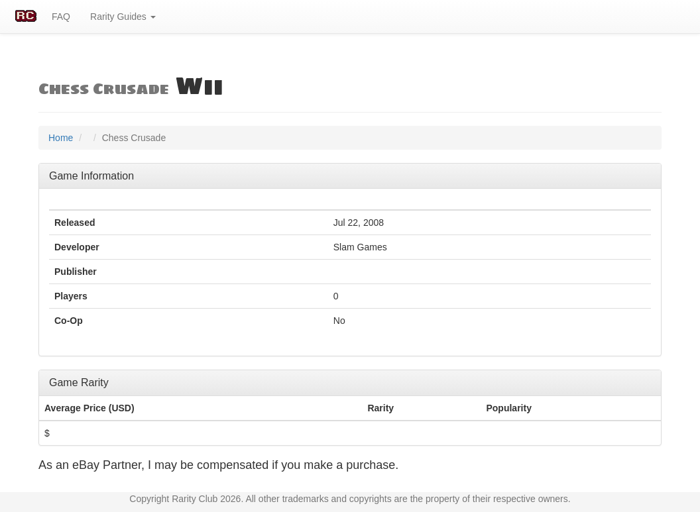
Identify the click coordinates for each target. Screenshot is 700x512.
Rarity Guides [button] (123, 16)
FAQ (61, 16)
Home (60, 137)
